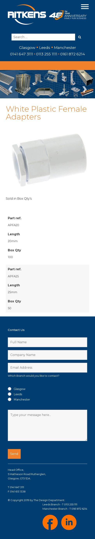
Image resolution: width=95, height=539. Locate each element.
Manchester (22, 399)
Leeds (18, 394)
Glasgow (19, 389)
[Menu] (85, 6)
